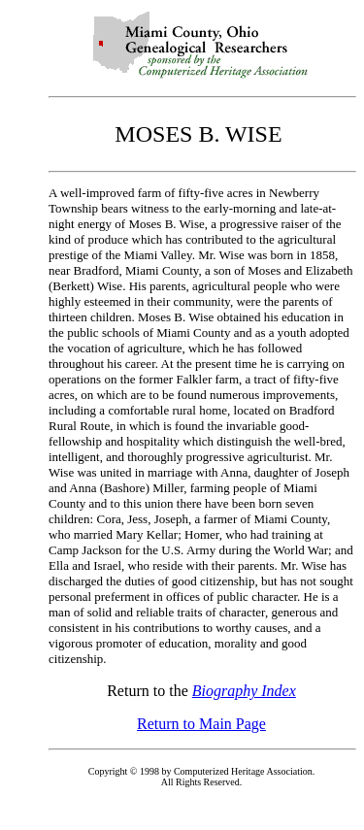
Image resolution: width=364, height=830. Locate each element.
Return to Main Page (201, 723)
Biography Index (244, 690)
